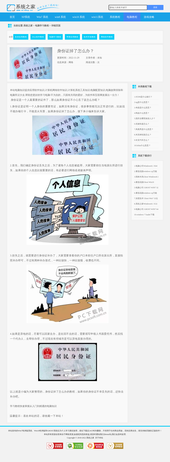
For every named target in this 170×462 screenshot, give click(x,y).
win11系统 (97, 17)
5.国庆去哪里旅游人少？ (144, 118)
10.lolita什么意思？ (142, 145)
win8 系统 (60, 17)
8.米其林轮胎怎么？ (142, 135)
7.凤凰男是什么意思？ (143, 129)
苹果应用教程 (72, 37)
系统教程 (115, 17)
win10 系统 (78, 17)
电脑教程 (132, 17)
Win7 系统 (42, 17)
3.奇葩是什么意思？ (142, 107)
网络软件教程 (107, 37)
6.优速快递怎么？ (141, 124)
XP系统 (25, 17)
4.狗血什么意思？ (141, 113)
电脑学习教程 (42, 25)
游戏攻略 (149, 17)
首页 (12, 17)
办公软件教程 (38, 37)
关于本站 (99, 438)
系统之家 (28, 25)
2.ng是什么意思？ (141, 102)
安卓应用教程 (21, 37)
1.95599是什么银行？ (143, 97)
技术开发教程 (89, 37)
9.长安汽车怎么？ (141, 140)
